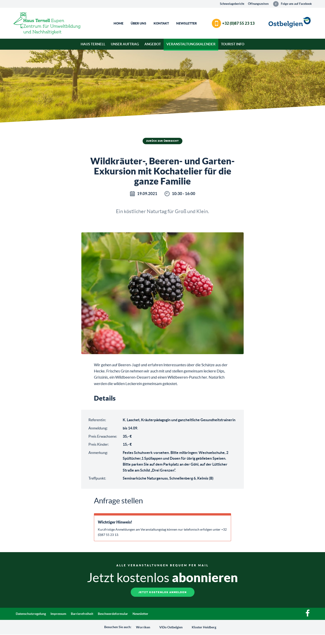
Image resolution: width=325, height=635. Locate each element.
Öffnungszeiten (258, 3)
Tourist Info (232, 44)
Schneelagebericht (232, 3)
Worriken (143, 627)
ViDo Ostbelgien (171, 627)
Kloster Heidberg (204, 627)
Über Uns (138, 23)
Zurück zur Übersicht (162, 141)
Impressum (58, 614)
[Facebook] (308, 616)
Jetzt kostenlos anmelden (163, 592)
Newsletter (186, 23)
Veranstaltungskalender (191, 44)
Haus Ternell (93, 44)
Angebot (152, 44)
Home (118, 23)
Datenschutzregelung (31, 614)
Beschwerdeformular (113, 614)
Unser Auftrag (125, 44)
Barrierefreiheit (82, 614)
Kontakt (161, 23)
